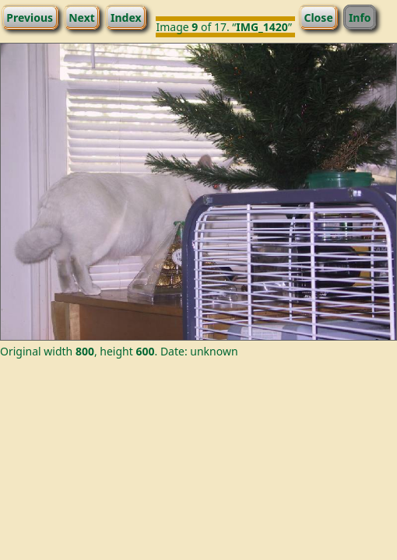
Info (360, 16)
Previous (29, 16)
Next (82, 16)
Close (318, 16)
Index (126, 16)
